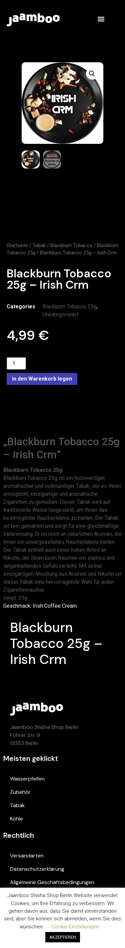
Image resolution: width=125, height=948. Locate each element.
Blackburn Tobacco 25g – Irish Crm (56, 643)
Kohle (16, 818)
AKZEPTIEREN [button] (62, 937)
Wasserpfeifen (27, 778)
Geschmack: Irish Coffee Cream (40, 606)
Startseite (17, 245)
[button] (100, 18)
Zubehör (20, 792)
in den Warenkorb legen (42, 379)
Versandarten (27, 855)
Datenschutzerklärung (37, 868)
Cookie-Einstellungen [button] (75, 927)
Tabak (39, 245)
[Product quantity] (16, 363)
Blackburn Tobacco (71, 245)
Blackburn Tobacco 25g (70, 306)
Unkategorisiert (60, 314)
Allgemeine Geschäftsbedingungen (52, 882)
